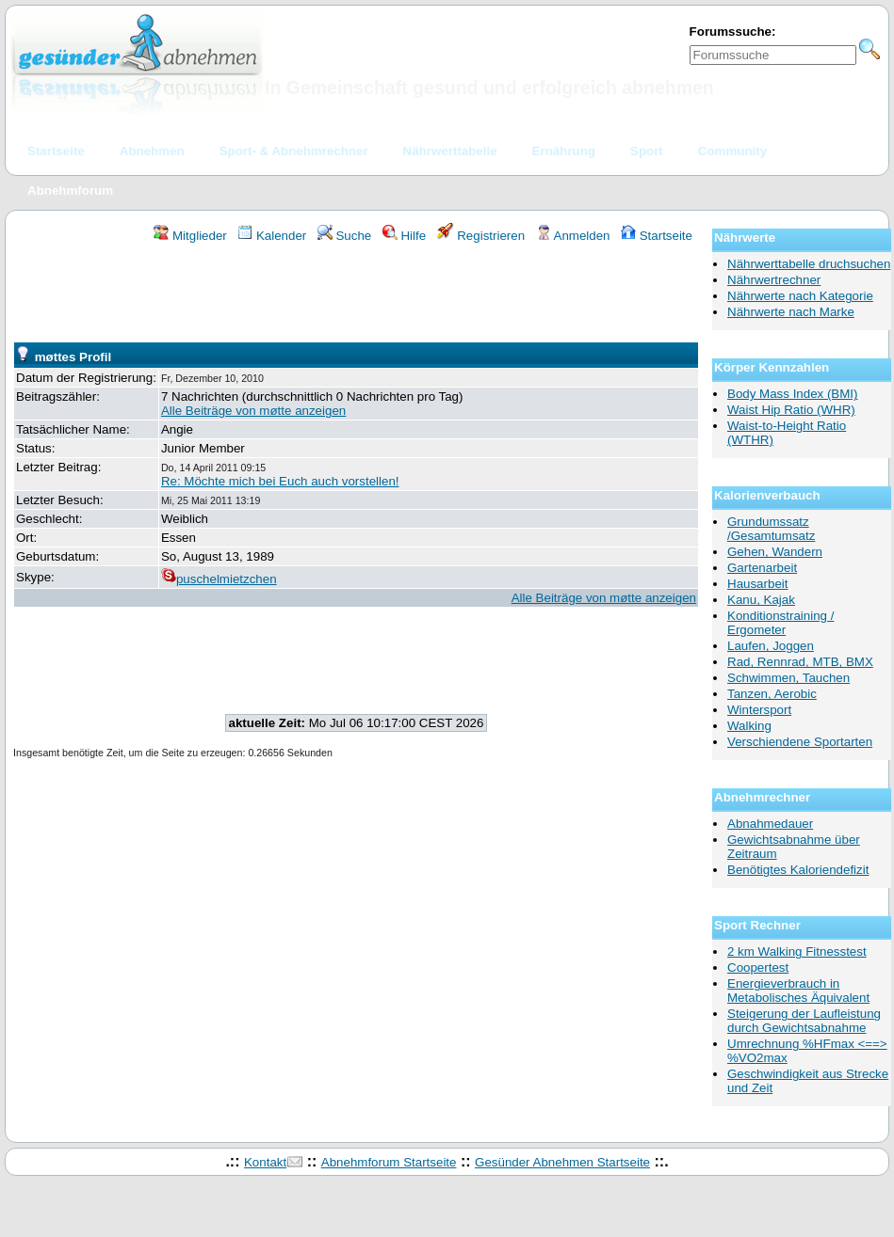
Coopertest (757, 967)
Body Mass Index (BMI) (792, 394)
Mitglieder (190, 236)
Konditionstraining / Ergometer (780, 623)
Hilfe (404, 236)
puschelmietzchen (219, 579)
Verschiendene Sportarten (799, 742)
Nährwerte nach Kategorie (800, 296)
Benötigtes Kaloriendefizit (798, 870)
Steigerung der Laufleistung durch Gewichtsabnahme (804, 1021)
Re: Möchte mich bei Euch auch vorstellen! (280, 481)
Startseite (656, 236)
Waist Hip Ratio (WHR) (791, 410)
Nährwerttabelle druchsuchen (808, 264)
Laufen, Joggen (770, 646)
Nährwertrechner (774, 280)
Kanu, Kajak (761, 600)
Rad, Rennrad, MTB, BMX (800, 662)
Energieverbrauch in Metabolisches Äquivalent (798, 990)
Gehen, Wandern (774, 552)
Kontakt (265, 1162)
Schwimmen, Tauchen (788, 678)
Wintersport (759, 710)
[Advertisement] (356, 295)
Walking (749, 726)
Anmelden (573, 236)
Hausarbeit (757, 584)
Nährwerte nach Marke (790, 312)
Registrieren (481, 236)
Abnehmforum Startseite (389, 1162)
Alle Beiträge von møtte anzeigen (253, 411)
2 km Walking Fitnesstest (797, 951)
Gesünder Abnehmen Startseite (562, 1162)
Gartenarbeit (762, 568)
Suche (344, 236)
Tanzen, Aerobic (772, 694)
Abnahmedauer (770, 824)
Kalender (271, 236)
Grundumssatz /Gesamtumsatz (771, 529)
